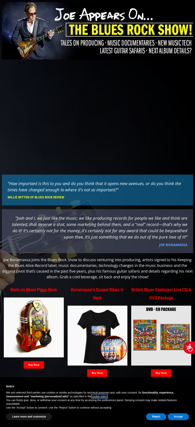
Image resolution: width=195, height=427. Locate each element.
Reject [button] (156, 416)
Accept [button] (178, 416)
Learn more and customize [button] (29, 416)
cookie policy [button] (99, 396)
